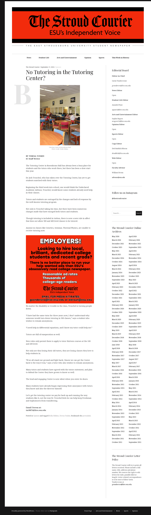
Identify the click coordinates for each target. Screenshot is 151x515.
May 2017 (115, 363)
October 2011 (117, 442)
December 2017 (135, 352)
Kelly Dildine (54, 416)
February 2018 (117, 352)
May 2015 (132, 388)
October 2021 (117, 298)
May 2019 (115, 330)
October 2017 (134, 355)
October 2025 (117, 247)
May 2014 (115, 402)
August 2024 (116, 265)
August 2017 (133, 359)
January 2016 (134, 381)
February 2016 (117, 381)
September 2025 (135, 247)
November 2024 (135, 258)
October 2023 (134, 276)
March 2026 (116, 240)
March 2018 (133, 348)
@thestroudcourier (119, 198)
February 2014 (134, 406)
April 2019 (133, 330)
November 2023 (118, 276)
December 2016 (118, 370)
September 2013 (118, 417)
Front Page (88, 511)
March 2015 (133, 392)
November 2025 (135, 244)
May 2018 (132, 345)
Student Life (44, 58)
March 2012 (116, 435)
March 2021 (133, 301)
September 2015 (118, 388)
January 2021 (134, 305)
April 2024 (133, 265)
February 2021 (117, 305)
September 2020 (135, 312)
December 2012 (135, 424)
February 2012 (134, 435)
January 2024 (117, 272)
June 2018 (115, 345)
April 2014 (133, 402)
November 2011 (135, 438)
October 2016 (117, 374)
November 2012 (118, 428)
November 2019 (135, 323)
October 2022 (117, 290)
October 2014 (117, 399)
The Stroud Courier (33, 67)
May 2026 (115, 236)
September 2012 (118, 431)
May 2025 (115, 251)
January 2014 (117, 410)
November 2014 (135, 395)
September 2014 (135, 399)
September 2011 (135, 442)
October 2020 (117, 312)
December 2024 (118, 258)
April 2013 (116, 420)
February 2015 (117, 395)
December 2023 (135, 272)
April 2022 (133, 290)
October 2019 (117, 327)
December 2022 (135, 287)
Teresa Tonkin (65, 416)
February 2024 (134, 269)
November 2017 (118, 355)
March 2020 (116, 319)
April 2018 (116, 348)
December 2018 (118, 337)
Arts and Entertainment (67, 58)
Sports (101, 58)
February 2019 (134, 334)
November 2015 (118, 384)
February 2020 (134, 319)
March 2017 (116, 366)
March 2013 (133, 420)
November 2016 (135, 370)
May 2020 (115, 316)
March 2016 (133, 377)
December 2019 (118, 323)
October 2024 (117, 262)
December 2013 (135, 410)
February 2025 (134, 254)
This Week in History (120, 58)
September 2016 (135, 374)
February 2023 (117, 287)
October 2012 (134, 428)
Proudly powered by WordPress (23, 511)
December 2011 (118, 438)
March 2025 (116, 254)
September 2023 (118, 280)
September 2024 (135, 262)
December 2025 (118, 244)
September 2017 (118, 359)
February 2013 (117, 424)
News (29, 58)
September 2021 (135, 298)
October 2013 (134, 413)
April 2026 (133, 236)
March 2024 (116, 269)
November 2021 (135, 294)
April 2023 (116, 283)
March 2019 (116, 334)
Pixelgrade (53, 511)
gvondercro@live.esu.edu (122, 484)
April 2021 (116, 301)
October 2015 (134, 384)
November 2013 (118, 413)
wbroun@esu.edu (118, 177)
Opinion (87, 58)
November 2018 (135, 337)
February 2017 (134, 366)
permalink (87, 416)
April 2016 (116, 377)
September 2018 (135, 341)
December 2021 (118, 294)
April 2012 (133, 431)
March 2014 (116, 406)
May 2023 (132, 280)
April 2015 (116, 392)
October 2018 (117, 341)
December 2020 (118, 309)
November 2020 (135, 309)
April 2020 (133, 316)
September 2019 (135, 327)
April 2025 (133, 251)
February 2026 (134, 240)
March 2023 (133, 283)
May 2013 (132, 417)
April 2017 (133, 363)
